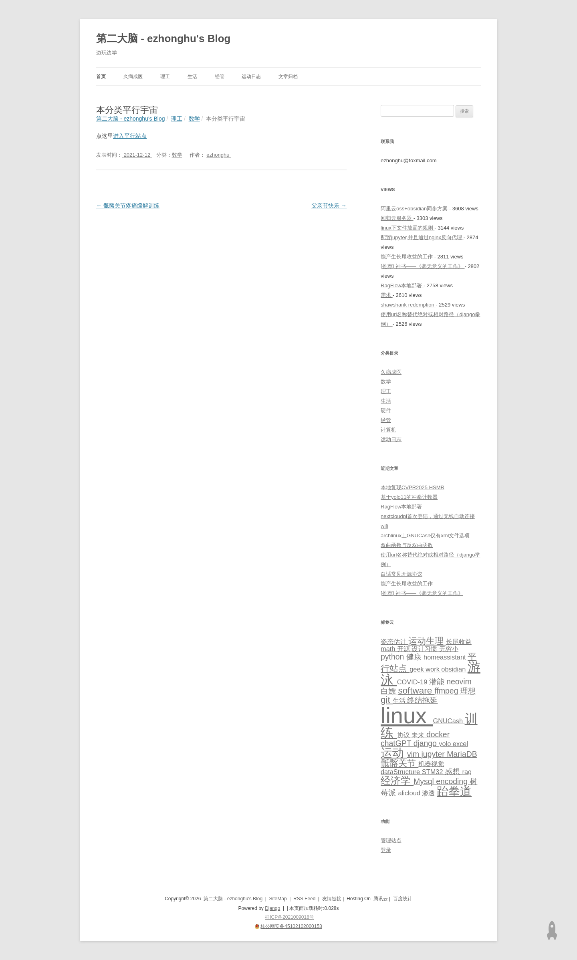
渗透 (429, 793)
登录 (386, 850)
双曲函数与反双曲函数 (407, 545)
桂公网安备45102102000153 (291, 926)
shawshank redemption (408, 305)
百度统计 (402, 899)
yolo (446, 743)
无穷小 (448, 648)
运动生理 (427, 641)
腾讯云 (380, 899)
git (387, 700)
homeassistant (446, 657)
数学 (177, 155)
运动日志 (251, 76)
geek (418, 669)
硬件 (386, 410)
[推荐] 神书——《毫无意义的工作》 (422, 266)
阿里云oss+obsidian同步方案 (415, 209)
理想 (468, 690)
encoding (453, 781)
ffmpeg (447, 690)
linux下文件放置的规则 (407, 228)
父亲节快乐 (329, 205)
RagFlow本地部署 (402, 285)
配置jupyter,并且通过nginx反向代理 (422, 237)
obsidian (454, 669)
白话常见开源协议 (401, 574)
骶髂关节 (399, 763)
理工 (165, 76)
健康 (415, 656)
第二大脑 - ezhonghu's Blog (163, 38)
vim (414, 754)
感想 (453, 771)
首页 (101, 76)
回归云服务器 (397, 218)
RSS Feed (305, 899)
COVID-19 (413, 682)
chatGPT (397, 743)
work (433, 669)
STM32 (433, 771)
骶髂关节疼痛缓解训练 (127, 205)
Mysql (425, 781)
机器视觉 (431, 763)
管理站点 (391, 840)
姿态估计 (394, 641)
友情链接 (332, 899)
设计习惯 (425, 648)
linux (407, 715)
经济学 (397, 780)
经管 (219, 76)
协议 (404, 734)
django (426, 743)
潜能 (437, 681)
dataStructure (401, 771)
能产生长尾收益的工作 (407, 257)
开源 (404, 648)
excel (460, 743)
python (393, 656)
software (416, 691)
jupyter (434, 754)
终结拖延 (422, 700)
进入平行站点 (130, 136)
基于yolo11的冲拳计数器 (409, 497)
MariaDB (462, 754)
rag (467, 771)
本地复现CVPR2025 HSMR (412, 487)
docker (438, 734)
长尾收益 (459, 641)
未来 (419, 734)
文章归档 (288, 76)
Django (272, 908)
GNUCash (448, 720)
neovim (459, 681)
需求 (387, 295)
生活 (192, 76)
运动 (394, 752)
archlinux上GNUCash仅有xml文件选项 (425, 535)
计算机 (388, 430)
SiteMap (278, 899)
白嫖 (389, 690)
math (389, 648)
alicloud (410, 793)
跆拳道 (454, 791)
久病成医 (133, 76)
